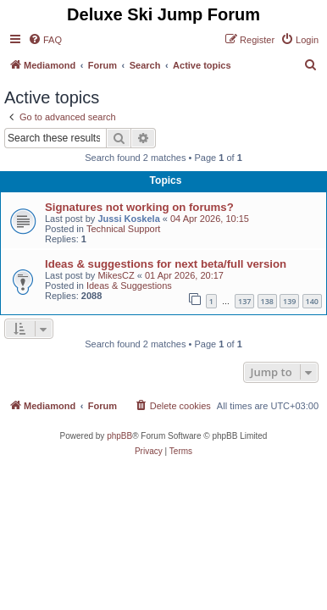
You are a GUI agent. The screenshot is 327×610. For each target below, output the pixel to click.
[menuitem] (45, 40)
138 (267, 301)
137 (244, 301)
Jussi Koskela (128, 219)
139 (289, 301)
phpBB (119, 436)
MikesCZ (115, 275)
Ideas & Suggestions (129, 285)
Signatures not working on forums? (139, 207)
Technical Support (123, 229)
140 (312, 301)
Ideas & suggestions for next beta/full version (165, 264)
